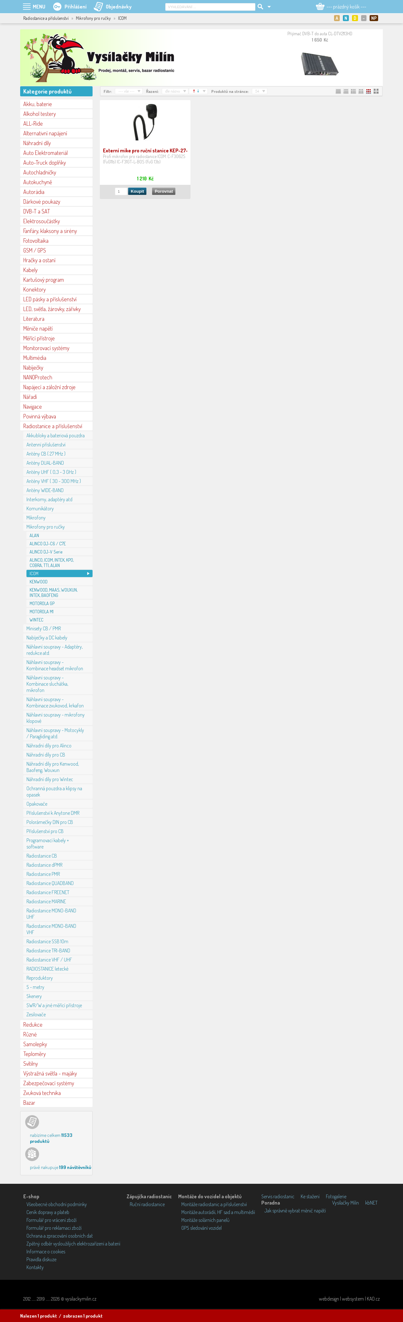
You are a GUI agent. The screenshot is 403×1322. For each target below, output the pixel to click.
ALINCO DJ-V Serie (46, 551)
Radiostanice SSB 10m (47, 941)
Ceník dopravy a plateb (47, 1212)
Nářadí (30, 396)
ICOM (34, 573)
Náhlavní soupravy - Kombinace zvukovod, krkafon (55, 702)
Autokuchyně (37, 182)
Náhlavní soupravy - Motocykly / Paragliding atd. (55, 733)
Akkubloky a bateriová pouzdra (55, 435)
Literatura (33, 318)
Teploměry (34, 1053)
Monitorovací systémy (46, 347)
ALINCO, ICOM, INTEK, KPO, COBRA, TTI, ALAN (52, 562)
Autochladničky (39, 172)
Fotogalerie (336, 1196)
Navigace (32, 406)
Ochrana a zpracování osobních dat (59, 1236)
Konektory (34, 289)
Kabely (30, 269)
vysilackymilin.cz (80, 1299)
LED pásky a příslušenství (50, 299)
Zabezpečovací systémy (48, 1083)
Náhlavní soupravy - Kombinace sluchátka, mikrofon (47, 683)
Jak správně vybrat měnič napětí (295, 1210)
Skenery (34, 996)
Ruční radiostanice (147, 1204)
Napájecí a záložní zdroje (49, 386)
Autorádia (33, 191)
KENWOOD (39, 581)
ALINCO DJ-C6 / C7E (48, 543)
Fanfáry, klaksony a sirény (50, 230)
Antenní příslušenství (45, 444)
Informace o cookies (45, 1251)
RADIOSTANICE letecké (47, 969)
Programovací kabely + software (47, 843)
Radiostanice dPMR (44, 865)
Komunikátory (40, 508)
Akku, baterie (37, 103)
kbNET (371, 1203)
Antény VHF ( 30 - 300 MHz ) (53, 481)
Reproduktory (39, 978)
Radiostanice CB (41, 856)
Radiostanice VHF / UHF (49, 959)
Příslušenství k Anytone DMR (52, 813)
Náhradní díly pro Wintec (49, 779)
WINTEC (36, 619)
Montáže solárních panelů (205, 1220)
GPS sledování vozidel (201, 1228)
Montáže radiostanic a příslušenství (214, 1204)
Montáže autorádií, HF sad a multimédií (218, 1212)
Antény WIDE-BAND (45, 490)
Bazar (29, 1102)
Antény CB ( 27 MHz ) (45, 454)
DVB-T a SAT (36, 211)
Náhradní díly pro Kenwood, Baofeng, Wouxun (52, 767)
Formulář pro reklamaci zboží (54, 1228)
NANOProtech (37, 377)
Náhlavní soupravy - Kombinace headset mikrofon (54, 665)
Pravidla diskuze (41, 1259)
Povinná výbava (39, 416)
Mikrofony (36, 517)
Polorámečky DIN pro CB (49, 822)
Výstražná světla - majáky (50, 1073)
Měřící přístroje (39, 338)
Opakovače (36, 804)
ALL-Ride (33, 123)
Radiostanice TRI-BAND (48, 950)
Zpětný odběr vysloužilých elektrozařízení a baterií (73, 1243)
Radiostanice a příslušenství (52, 426)
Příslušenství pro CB (45, 831)
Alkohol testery (39, 113)
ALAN (34, 535)
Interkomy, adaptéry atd (49, 499)
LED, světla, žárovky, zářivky (52, 308)
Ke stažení (310, 1196)
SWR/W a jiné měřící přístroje (54, 1005)
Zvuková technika (42, 1092)
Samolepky (35, 1044)
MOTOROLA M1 (42, 611)
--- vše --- (126, 91)
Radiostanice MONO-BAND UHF (51, 913)
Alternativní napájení (45, 133)
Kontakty (35, 1267)
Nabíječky (33, 367)
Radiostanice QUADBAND (50, 883)
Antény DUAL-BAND (45, 463)
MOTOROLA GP (42, 603)
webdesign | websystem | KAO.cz (349, 1299)
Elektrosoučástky (41, 221)
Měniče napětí (38, 328)
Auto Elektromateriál (45, 152)
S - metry (35, 987)
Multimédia (34, 357)
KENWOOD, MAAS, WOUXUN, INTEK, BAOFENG (53, 592)
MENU (39, 6)
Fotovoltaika (35, 240)
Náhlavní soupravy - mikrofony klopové (55, 718)
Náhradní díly (37, 142)
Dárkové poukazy (41, 201)
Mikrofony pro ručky (45, 527)
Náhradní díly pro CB (45, 755)
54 (257, 91)
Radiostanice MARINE (46, 901)
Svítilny (30, 1063)
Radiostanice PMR (43, 874)
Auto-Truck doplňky (44, 162)
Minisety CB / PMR (43, 628)
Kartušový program (43, 279)
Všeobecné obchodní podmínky (56, 1204)
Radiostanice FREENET (47, 892)
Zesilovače (36, 1014)
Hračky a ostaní (39, 260)
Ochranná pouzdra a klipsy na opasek (54, 791)
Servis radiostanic (277, 1196)
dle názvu (172, 91)
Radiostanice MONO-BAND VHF (51, 929)
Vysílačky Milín (345, 1203)
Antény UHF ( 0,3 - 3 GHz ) (51, 472)
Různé (30, 1034)
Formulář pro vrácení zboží (51, 1220)
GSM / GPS (34, 250)
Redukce (33, 1024)
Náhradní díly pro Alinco (48, 745)
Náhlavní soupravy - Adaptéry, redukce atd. (54, 650)
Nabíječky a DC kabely (46, 637)
